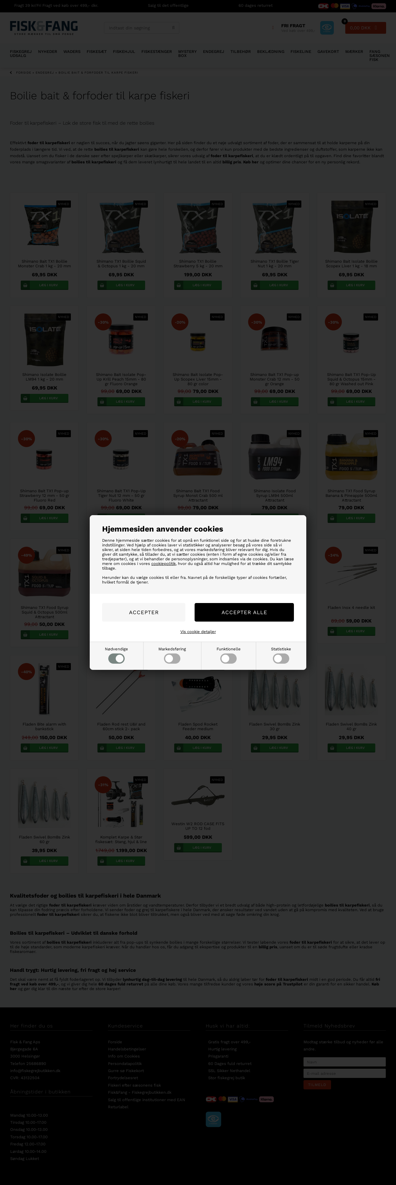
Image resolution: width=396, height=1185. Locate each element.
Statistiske (281, 655)
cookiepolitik (163, 563)
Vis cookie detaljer (198, 631)
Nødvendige (116, 655)
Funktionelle (229, 655)
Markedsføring (172, 655)
